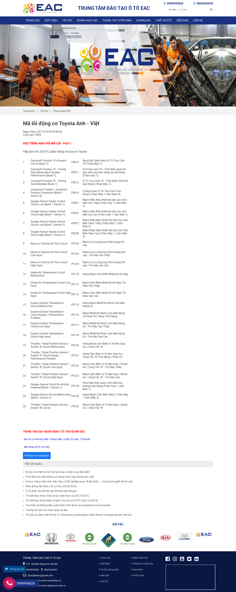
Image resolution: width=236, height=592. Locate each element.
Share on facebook (37, 455)
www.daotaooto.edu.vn (53, 585)
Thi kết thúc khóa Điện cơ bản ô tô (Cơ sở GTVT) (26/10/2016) (60, 500)
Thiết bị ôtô (164, 20)
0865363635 (203, 3)
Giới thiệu (51, 20)
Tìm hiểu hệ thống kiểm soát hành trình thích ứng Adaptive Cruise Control (66, 505)
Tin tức (67, 20)
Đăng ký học (14, 569)
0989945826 (173, 3)
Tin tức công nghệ (109, 569)
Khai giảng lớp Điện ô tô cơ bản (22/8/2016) (50, 486)
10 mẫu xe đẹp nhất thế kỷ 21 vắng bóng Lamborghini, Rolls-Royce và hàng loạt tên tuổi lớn (77, 514)
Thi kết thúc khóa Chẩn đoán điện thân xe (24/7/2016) (56, 495)
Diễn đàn (182, 20)
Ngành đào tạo (87, 20)
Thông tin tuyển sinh (116, 20)
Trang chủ (32, 20)
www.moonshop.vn (51, 580)
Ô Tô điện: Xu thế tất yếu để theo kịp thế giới (50, 491)
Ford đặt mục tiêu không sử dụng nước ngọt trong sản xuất (58, 476)
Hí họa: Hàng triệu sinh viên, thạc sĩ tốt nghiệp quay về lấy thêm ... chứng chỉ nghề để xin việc (78, 481)
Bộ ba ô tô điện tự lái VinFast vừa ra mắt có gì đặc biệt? (56, 472)
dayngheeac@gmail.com (38, 575)
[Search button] (211, 9)
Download (143, 20)
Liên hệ (197, 20)
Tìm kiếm (172, 10)
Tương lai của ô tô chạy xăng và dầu (45, 510)
